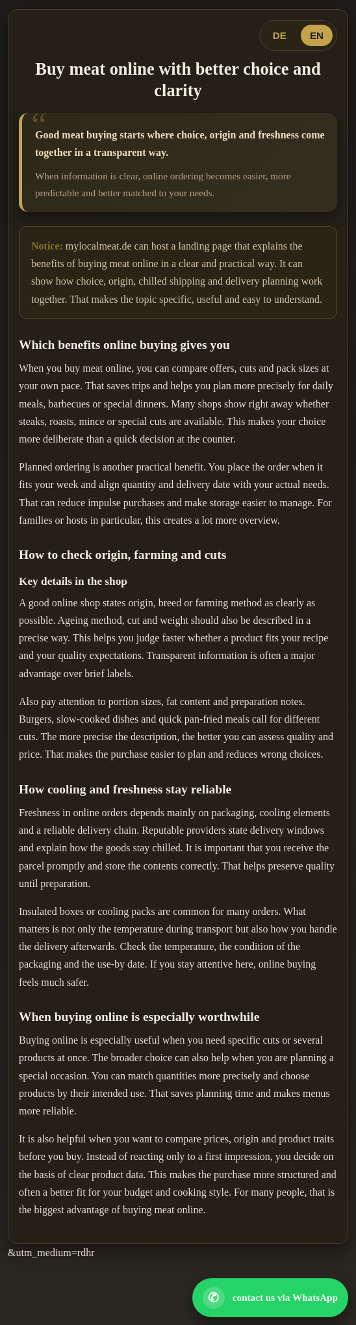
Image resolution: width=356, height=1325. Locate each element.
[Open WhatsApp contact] (270, 1297)
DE (279, 35)
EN (317, 35)
